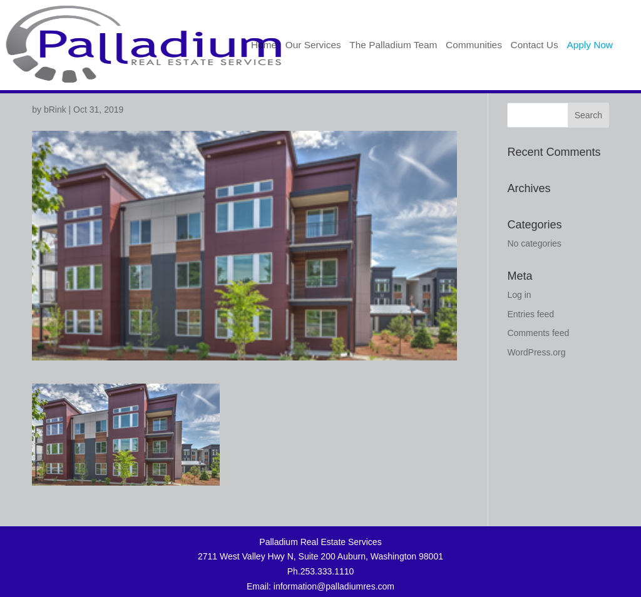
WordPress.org (536, 352)
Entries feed (530, 314)
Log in (519, 295)
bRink (55, 110)
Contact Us (534, 45)
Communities (474, 45)
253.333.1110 (327, 571)
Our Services (313, 45)
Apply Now (590, 45)
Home (264, 45)
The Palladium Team (393, 45)
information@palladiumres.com (334, 586)
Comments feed (538, 333)
